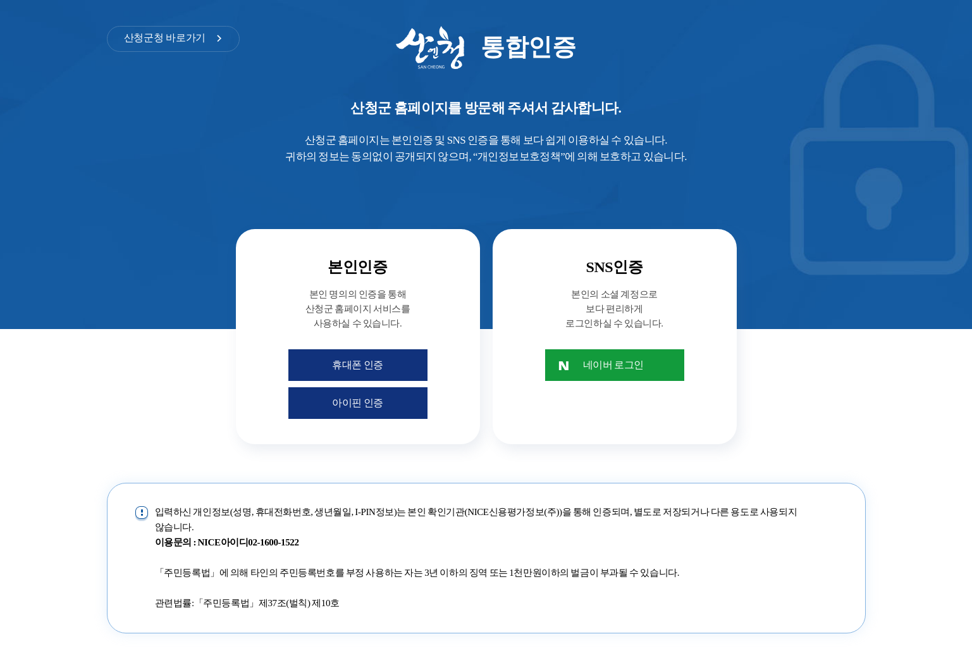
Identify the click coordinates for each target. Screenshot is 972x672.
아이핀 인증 (357, 402)
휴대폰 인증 (357, 364)
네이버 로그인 (613, 364)
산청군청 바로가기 (165, 37)
